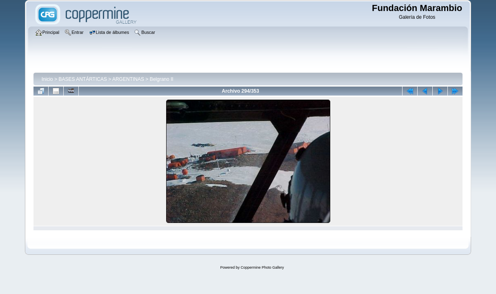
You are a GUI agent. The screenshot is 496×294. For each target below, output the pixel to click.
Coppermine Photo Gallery (262, 267)
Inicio (47, 79)
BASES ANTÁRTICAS (82, 79)
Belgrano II (161, 79)
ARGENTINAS (128, 79)
